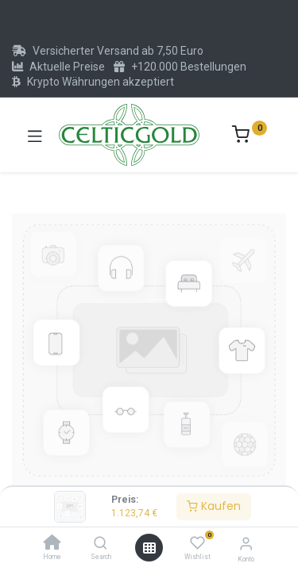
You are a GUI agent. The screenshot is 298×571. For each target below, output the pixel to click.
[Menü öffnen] (149, 548)
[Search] (100, 544)
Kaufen (214, 506)
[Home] (52, 544)
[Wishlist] (197, 543)
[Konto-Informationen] (245, 544)
